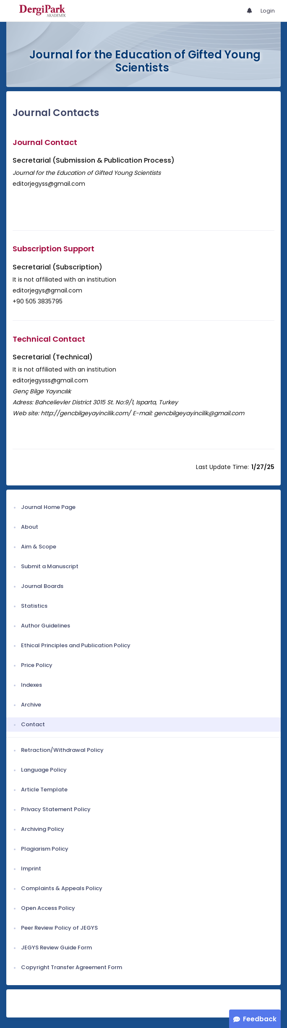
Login (268, 11)
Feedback (260, 1019)
